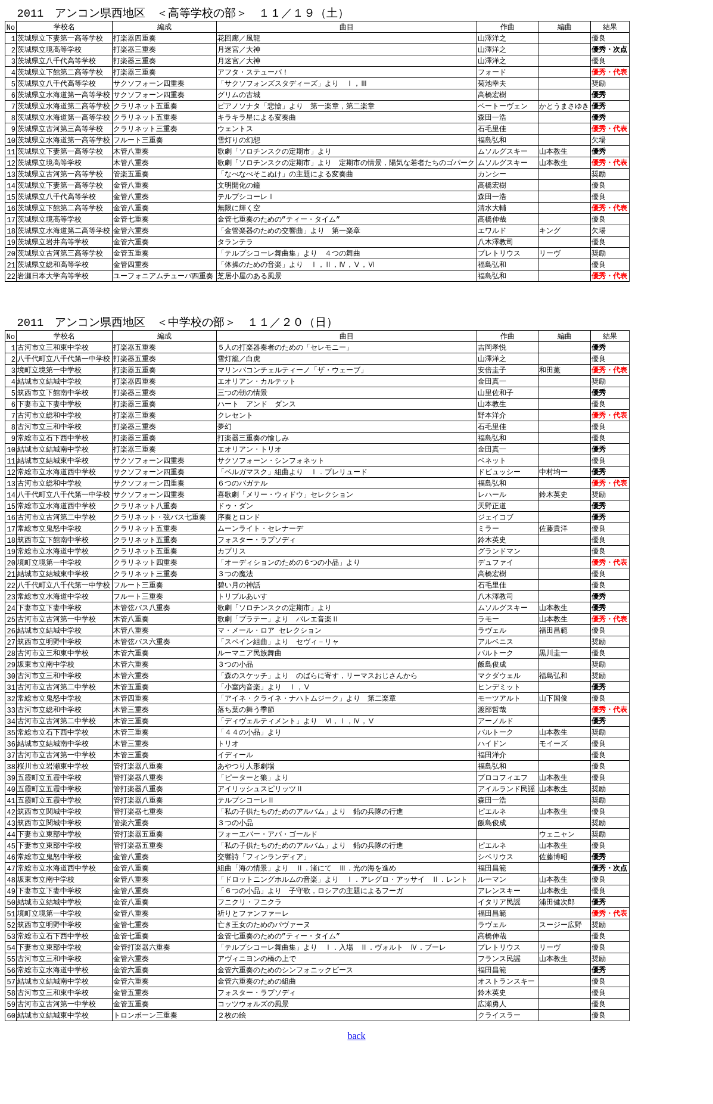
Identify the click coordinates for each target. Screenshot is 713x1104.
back (356, 1089)
